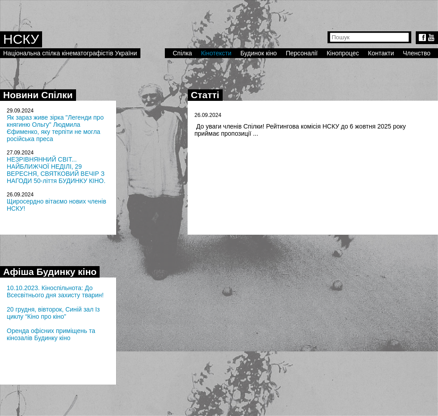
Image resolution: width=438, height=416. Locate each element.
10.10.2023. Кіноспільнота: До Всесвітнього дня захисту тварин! (55, 291)
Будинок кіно (258, 53)
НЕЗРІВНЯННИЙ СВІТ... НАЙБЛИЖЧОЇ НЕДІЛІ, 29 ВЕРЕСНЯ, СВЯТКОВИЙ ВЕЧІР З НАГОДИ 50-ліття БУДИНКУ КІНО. (56, 170)
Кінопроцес (343, 53)
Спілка (182, 53)
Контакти (381, 53)
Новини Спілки (38, 95)
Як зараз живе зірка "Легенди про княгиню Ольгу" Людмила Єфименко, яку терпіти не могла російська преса (55, 128)
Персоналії (301, 53)
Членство (417, 53)
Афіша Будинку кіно (50, 271)
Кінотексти (216, 53)
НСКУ (21, 39)
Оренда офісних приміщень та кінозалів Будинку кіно (51, 334)
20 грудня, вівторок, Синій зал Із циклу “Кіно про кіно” (53, 313)
